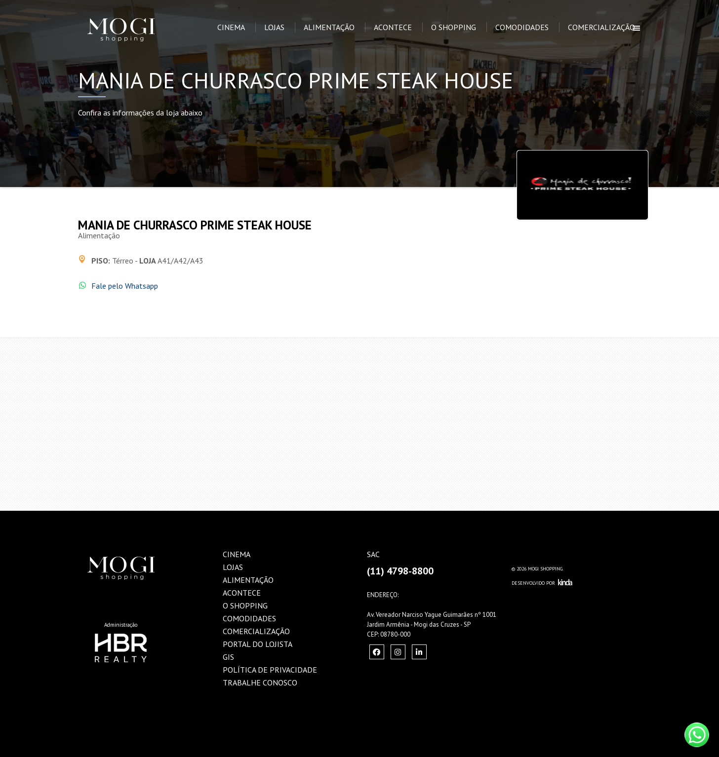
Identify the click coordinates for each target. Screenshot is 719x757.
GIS (228, 657)
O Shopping (453, 27)
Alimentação (329, 27)
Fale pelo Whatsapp (124, 286)
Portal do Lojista (257, 644)
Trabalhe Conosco (260, 682)
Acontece (393, 27)
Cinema (231, 27)
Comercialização (601, 27)
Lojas (274, 27)
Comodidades (522, 27)
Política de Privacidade (270, 670)
